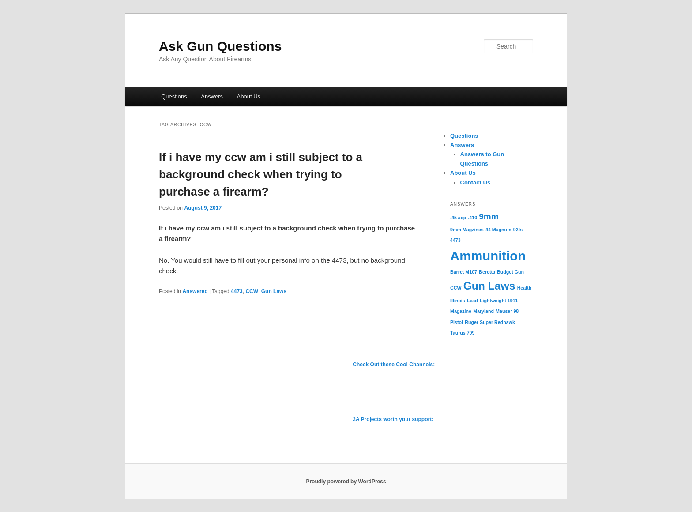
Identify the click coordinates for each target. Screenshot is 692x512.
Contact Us (475, 182)
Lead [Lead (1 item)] (472, 300)
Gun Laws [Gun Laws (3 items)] (489, 286)
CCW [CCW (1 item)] (455, 287)
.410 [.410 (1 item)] (472, 217)
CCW (251, 291)
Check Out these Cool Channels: (394, 364)
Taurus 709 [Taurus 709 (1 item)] (462, 332)
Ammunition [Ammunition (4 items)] (488, 255)
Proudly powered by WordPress (346, 481)
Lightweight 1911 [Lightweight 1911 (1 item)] (499, 300)
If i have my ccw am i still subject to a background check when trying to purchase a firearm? (260, 174)
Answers (212, 96)
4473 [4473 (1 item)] (455, 240)
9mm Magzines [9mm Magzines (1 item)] (467, 229)
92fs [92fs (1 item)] (518, 229)
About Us (248, 96)
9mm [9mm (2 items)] (488, 216)
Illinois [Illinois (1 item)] (457, 300)
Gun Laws (273, 291)
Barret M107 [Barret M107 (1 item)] (463, 272)
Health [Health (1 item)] (524, 287)
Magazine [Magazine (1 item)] (460, 311)
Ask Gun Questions (220, 46)
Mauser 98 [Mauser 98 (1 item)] (507, 311)
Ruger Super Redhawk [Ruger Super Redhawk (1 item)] (490, 322)
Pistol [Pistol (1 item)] (456, 322)
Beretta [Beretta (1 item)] (487, 272)
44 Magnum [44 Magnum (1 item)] (498, 229)
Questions (174, 96)
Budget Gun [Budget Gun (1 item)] (510, 272)
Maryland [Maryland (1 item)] (483, 311)
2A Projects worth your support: (393, 419)
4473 (237, 291)
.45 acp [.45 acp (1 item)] (458, 217)
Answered (194, 291)
